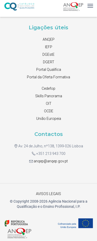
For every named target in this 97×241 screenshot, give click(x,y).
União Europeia (48, 118)
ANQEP (49, 39)
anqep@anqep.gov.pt (50, 161)
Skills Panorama (48, 96)
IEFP (48, 47)
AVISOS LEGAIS (48, 194)
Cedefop (48, 88)
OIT (48, 103)
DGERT (48, 62)
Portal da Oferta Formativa (48, 77)
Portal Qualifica (48, 69)
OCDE (48, 111)
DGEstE (48, 54)
